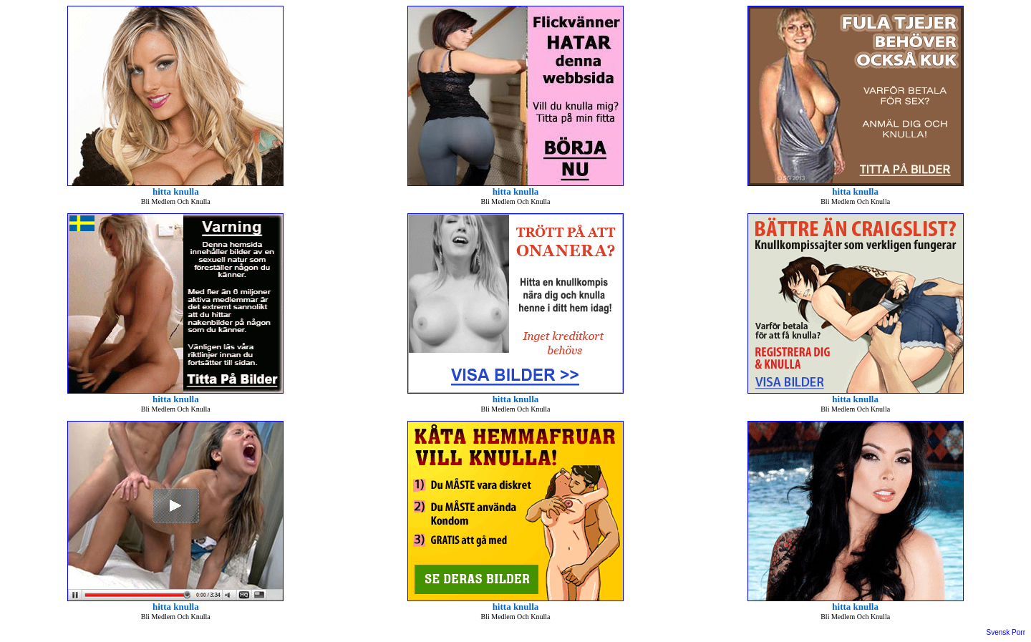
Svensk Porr (1006, 632)
